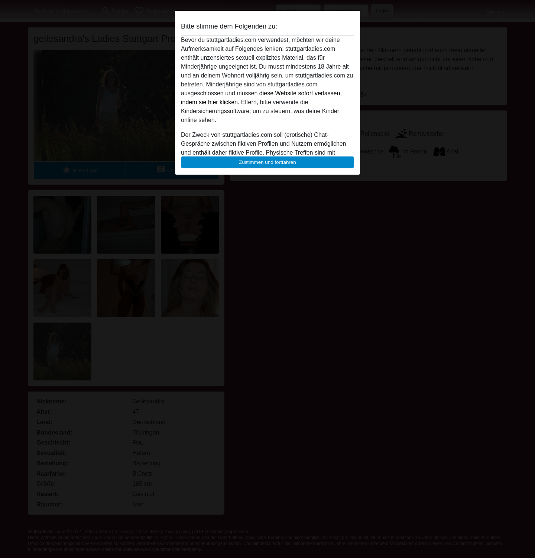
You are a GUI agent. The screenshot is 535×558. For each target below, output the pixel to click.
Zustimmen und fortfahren (267, 162)
